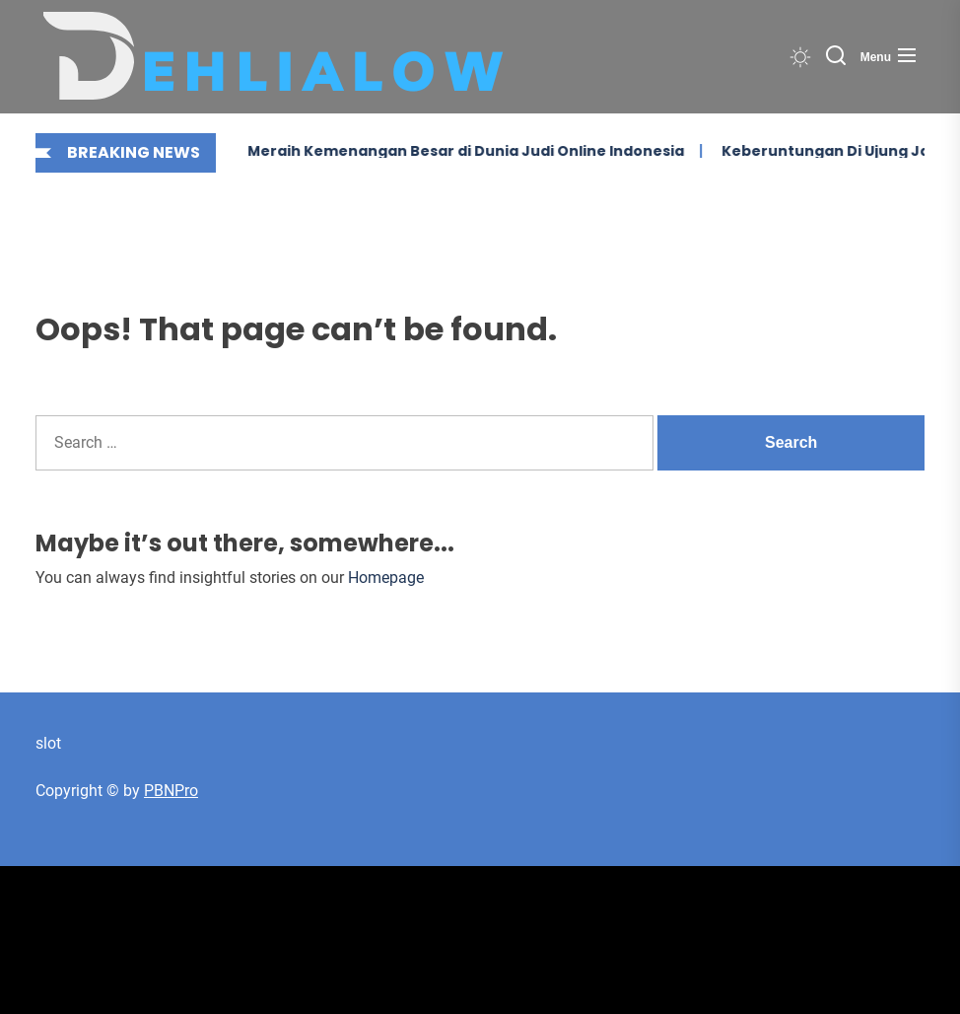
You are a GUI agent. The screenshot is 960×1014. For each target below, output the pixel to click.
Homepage (386, 577)
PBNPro (171, 790)
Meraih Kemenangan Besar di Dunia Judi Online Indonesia (430, 151)
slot (48, 743)
